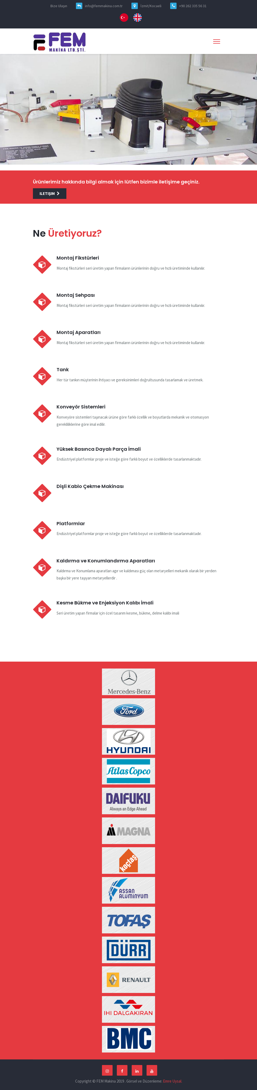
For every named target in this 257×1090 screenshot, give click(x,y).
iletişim (50, 193)
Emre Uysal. (172, 1081)
